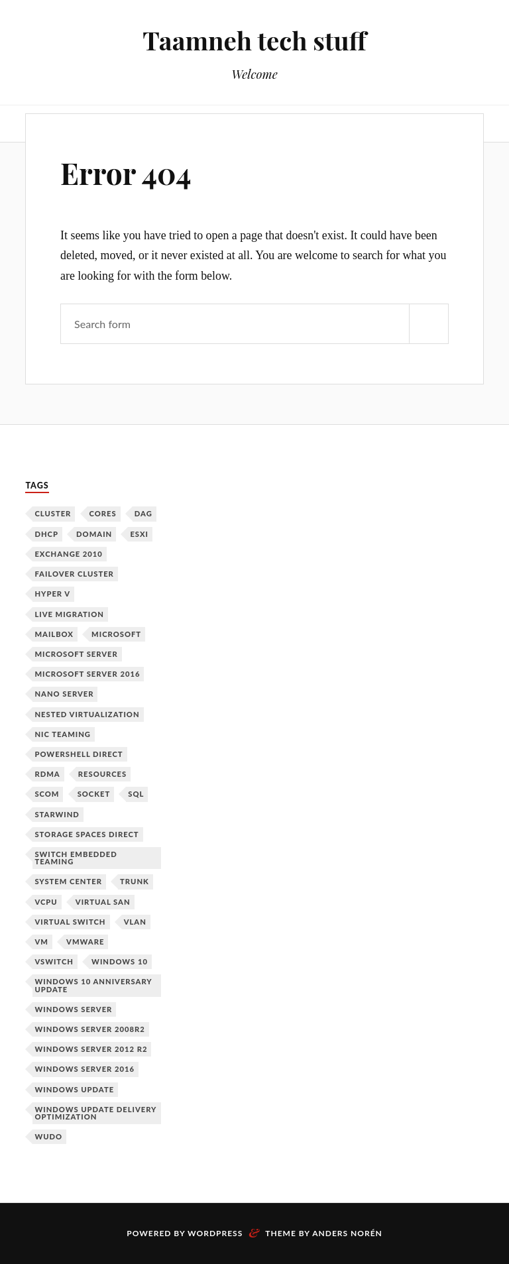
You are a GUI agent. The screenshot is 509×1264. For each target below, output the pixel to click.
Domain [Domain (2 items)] (94, 534)
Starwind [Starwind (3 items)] (56, 814)
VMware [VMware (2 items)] (85, 941)
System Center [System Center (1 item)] (68, 881)
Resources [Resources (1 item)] (102, 774)
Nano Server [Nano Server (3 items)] (63, 693)
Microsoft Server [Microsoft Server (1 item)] (75, 654)
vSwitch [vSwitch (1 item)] (54, 961)
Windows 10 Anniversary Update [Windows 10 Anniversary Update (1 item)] (93, 985)
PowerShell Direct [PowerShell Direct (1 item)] (78, 754)
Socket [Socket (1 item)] (94, 793)
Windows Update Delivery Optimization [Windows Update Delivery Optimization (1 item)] (95, 1113)
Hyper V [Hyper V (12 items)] (52, 593)
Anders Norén (347, 1233)
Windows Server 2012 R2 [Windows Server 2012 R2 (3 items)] (90, 1049)
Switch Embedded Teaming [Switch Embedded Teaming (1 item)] (75, 858)
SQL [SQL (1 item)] (136, 793)
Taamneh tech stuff (254, 40)
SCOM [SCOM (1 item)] (46, 793)
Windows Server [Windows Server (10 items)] (73, 1009)
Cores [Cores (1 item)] (103, 513)
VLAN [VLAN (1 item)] (135, 921)
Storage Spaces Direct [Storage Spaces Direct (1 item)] (86, 834)
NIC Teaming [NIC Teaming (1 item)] (62, 734)
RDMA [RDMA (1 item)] (47, 774)
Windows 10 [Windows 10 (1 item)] (119, 961)
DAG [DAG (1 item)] (143, 513)
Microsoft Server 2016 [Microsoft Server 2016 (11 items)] (87, 673)
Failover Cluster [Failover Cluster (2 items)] (73, 573)
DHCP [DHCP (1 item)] (46, 534)
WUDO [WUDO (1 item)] (48, 1136)
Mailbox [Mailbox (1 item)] (54, 634)
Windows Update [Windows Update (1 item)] (74, 1089)
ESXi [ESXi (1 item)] (139, 534)
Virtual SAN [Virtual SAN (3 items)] (103, 901)
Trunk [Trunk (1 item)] (134, 881)
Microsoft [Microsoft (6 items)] (116, 634)
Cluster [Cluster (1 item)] (52, 513)
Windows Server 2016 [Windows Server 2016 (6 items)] (84, 1068)
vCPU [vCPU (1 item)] (45, 901)
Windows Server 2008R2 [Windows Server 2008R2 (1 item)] (89, 1029)
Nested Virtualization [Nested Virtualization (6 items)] (86, 714)
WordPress (215, 1233)
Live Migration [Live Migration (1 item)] (69, 614)
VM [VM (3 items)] (41, 941)
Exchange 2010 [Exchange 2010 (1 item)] (68, 553)
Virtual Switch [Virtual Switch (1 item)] (69, 921)
